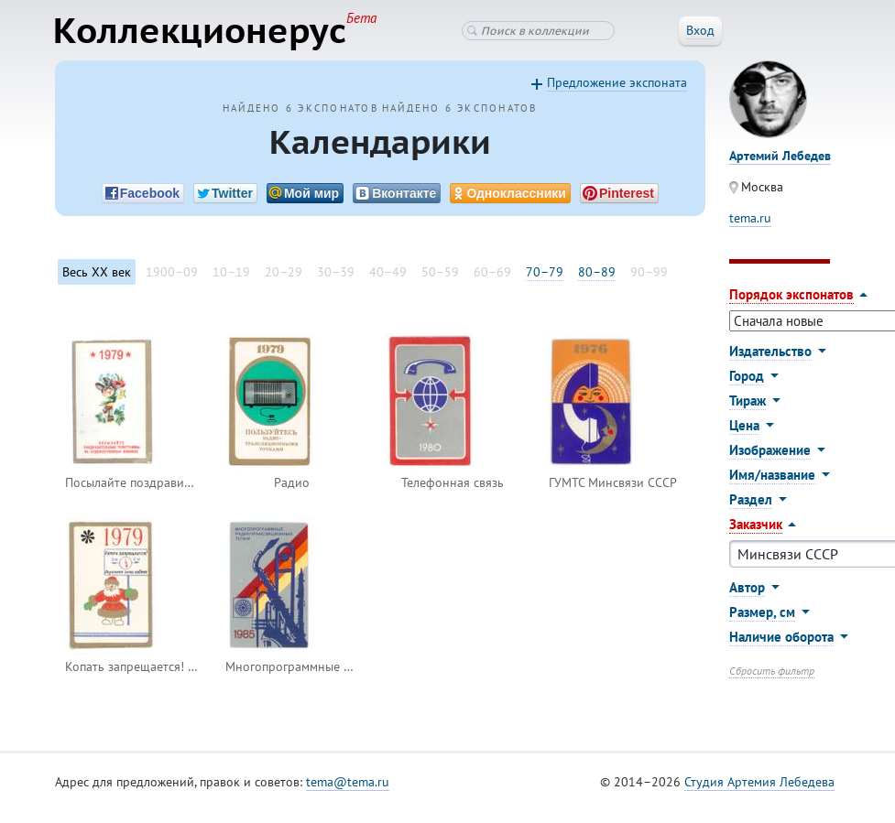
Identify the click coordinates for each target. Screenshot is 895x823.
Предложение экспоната (617, 83)
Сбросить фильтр (771, 671)
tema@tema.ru (347, 782)
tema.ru (750, 219)
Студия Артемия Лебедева (759, 782)
